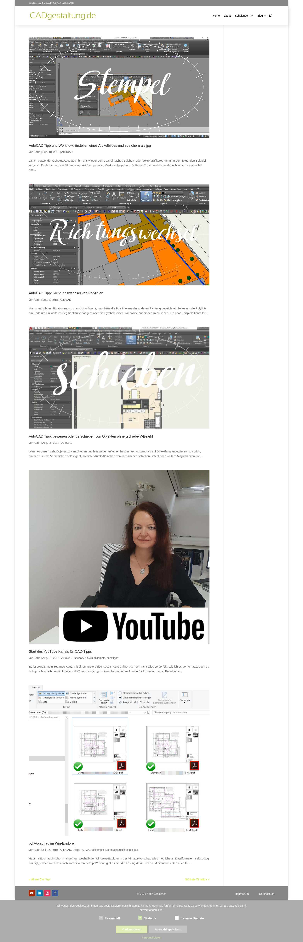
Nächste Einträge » (197, 879)
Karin (37, 151)
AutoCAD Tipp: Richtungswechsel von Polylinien (66, 293)
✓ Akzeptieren (131, 929)
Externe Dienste (189, 918)
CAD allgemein (96, 657)
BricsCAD (80, 657)
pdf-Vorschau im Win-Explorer (52, 843)
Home (216, 15)
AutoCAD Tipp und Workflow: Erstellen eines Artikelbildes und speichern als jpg (90, 145)
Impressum (242, 893)
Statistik (147, 918)
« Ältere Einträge (39, 879)
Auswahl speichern (168, 929)
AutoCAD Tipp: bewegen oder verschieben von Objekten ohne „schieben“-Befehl (91, 436)
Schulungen (242, 15)
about (227, 15)
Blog (260, 15)
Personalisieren (151, 937)
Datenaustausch (115, 849)
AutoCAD (66, 151)
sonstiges (112, 657)
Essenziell (109, 918)
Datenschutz (266, 893)
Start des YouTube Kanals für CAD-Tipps (60, 651)
